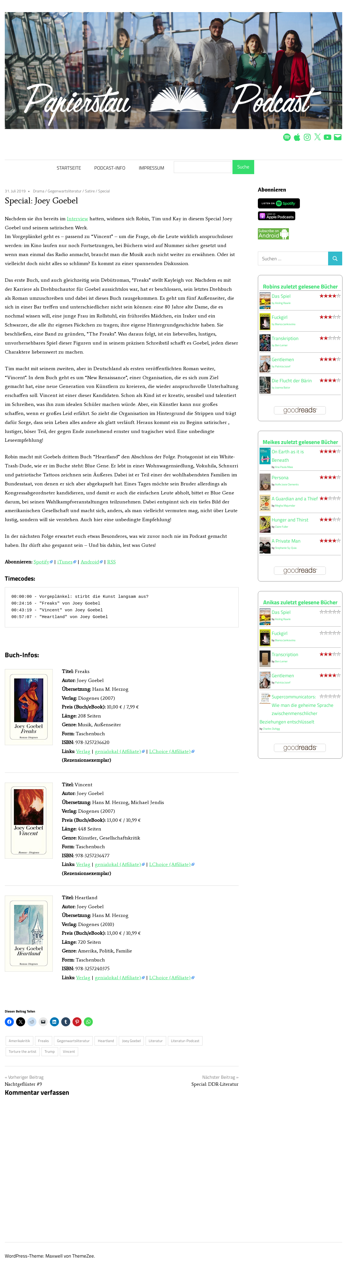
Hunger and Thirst (290, 519)
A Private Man (286, 541)
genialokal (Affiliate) (118, 751)
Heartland (106, 1040)
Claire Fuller (281, 527)
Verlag (83, 751)
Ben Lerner (281, 345)
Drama (38, 191)
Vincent (69, 1051)
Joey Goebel (131, 1040)
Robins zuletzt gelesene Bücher (300, 286)
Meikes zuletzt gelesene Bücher (300, 442)
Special (104, 191)
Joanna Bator (282, 387)
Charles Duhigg (271, 729)
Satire (90, 191)
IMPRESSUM (151, 168)
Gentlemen (283, 359)
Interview (77, 219)
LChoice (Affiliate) (170, 751)
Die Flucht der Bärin (292, 380)
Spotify (41, 562)
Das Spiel (281, 296)
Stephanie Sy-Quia (286, 548)
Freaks (43, 1040)
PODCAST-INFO (109, 168)
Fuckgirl (279, 317)
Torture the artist (22, 1051)
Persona (280, 477)
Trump (50, 1051)
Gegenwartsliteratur (65, 191)
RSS (111, 562)
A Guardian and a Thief (295, 498)
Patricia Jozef (282, 366)
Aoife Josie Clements (287, 484)
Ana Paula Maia (284, 467)
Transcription (285, 654)
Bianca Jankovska (285, 324)
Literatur (156, 1040)
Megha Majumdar (285, 505)
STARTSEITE (69, 168)
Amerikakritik (19, 1040)
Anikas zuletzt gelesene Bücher (300, 602)
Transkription (285, 338)
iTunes (65, 562)
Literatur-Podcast (185, 1040)
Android (90, 562)
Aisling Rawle (283, 303)
